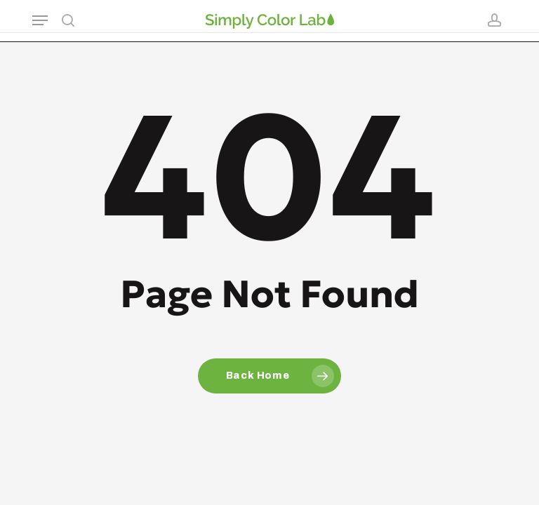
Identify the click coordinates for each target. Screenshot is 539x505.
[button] (40, 20)
